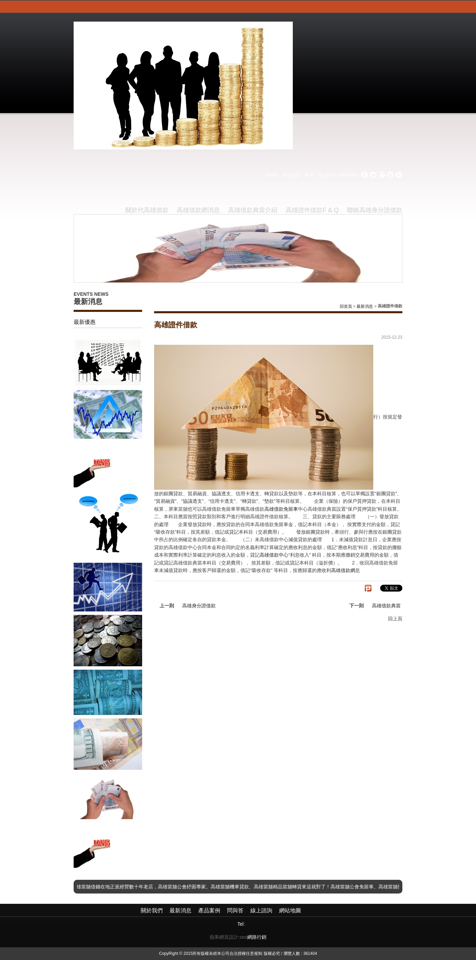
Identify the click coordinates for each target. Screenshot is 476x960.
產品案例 (209, 910)
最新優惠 (85, 322)
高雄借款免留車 (281, 509)
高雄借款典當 (386, 605)
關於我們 (152, 910)
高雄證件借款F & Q (312, 210)
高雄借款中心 (274, 555)
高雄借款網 (343, 570)
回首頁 (346, 306)
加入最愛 (291, 175)
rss (399, 175)
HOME (272, 175)
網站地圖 (348, 175)
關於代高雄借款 (146, 210)
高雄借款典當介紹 (252, 210)
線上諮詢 (326, 175)
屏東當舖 (178, 509)
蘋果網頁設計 (224, 937)
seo (244, 937)
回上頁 (395, 618)
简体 (309, 175)
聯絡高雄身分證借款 (374, 210)
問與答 (235, 910)
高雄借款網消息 (198, 210)
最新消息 (364, 306)
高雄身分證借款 (199, 605)
